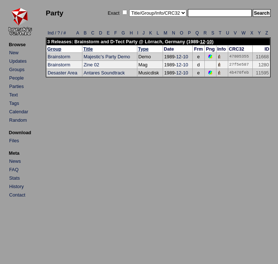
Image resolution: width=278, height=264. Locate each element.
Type (143, 49)
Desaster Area (62, 73)
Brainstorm (59, 56)
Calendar (18, 111)
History (16, 186)
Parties (16, 86)
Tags (14, 103)
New (14, 52)
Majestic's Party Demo (107, 56)
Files (14, 140)
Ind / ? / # (57, 33)
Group (54, 49)
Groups (17, 69)
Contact (17, 195)
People (16, 78)
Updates (18, 61)
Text (13, 95)
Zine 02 (91, 64)
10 (209, 41)
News (15, 161)
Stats (14, 178)
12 (202, 41)
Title (88, 49)
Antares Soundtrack (104, 73)
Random (18, 120)
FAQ (14, 169)
